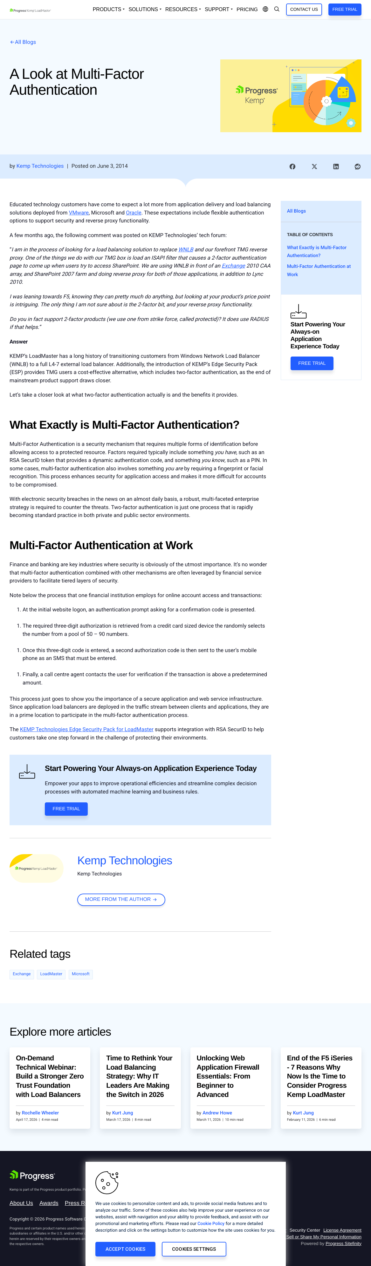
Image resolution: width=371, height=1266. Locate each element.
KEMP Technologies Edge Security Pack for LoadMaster (87, 729)
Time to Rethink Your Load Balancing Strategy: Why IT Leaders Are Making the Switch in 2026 (139, 1076)
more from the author (118, 899)
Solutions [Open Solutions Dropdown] (143, 9)
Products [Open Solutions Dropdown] (107, 9)
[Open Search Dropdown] (277, 9)
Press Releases (85, 1203)
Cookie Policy (210, 1223)
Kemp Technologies (124, 860)
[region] (186, 1214)
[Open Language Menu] (265, 9)
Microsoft (81, 974)
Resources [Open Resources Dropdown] (181, 9)
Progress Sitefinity (343, 1243)
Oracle (133, 213)
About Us (21, 1203)
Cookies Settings (194, 1249)
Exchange (233, 266)
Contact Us (304, 9)
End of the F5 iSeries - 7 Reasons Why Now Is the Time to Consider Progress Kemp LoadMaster (320, 1076)
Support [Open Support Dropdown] (217, 9)
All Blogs (25, 42)
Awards (48, 1203)
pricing (247, 9)
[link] (292, 166)
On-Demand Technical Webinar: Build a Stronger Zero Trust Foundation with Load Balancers (50, 1076)
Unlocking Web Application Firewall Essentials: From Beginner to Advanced (228, 1076)
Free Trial (345, 9)
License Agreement (342, 1230)
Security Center (305, 1230)
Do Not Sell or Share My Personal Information (316, 1236)
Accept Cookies (125, 1249)
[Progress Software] (32, 1175)
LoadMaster (51, 974)
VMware (79, 213)
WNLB (185, 250)
